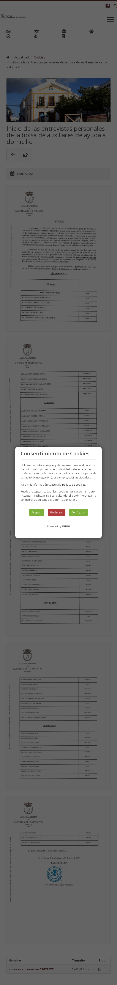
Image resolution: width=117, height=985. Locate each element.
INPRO (66, 526)
